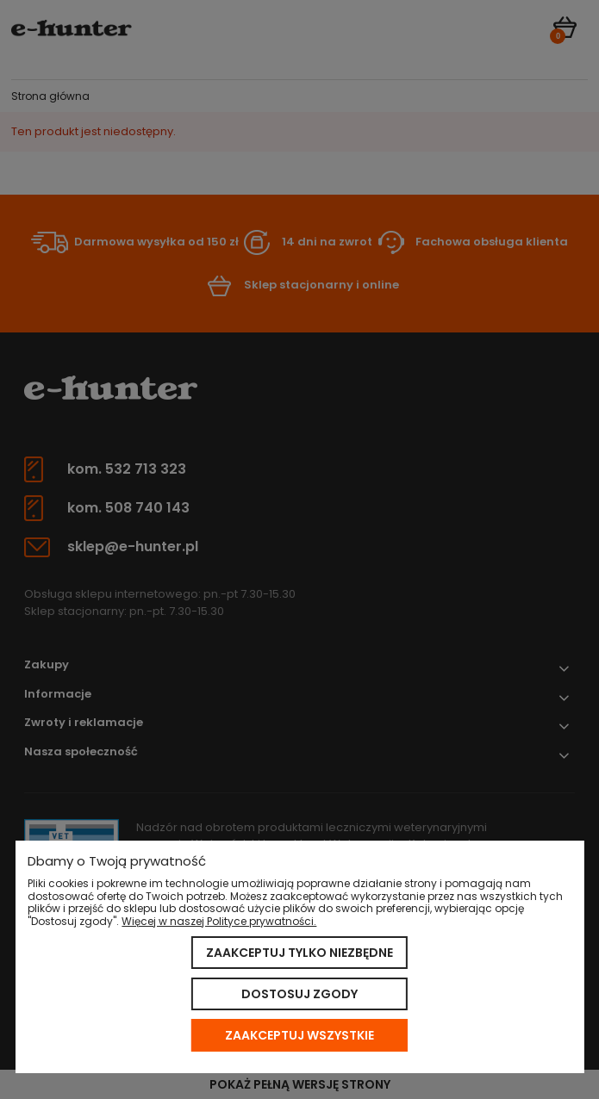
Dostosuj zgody (299, 994)
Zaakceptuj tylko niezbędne (299, 952)
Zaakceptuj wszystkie (299, 1035)
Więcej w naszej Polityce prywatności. (219, 921)
